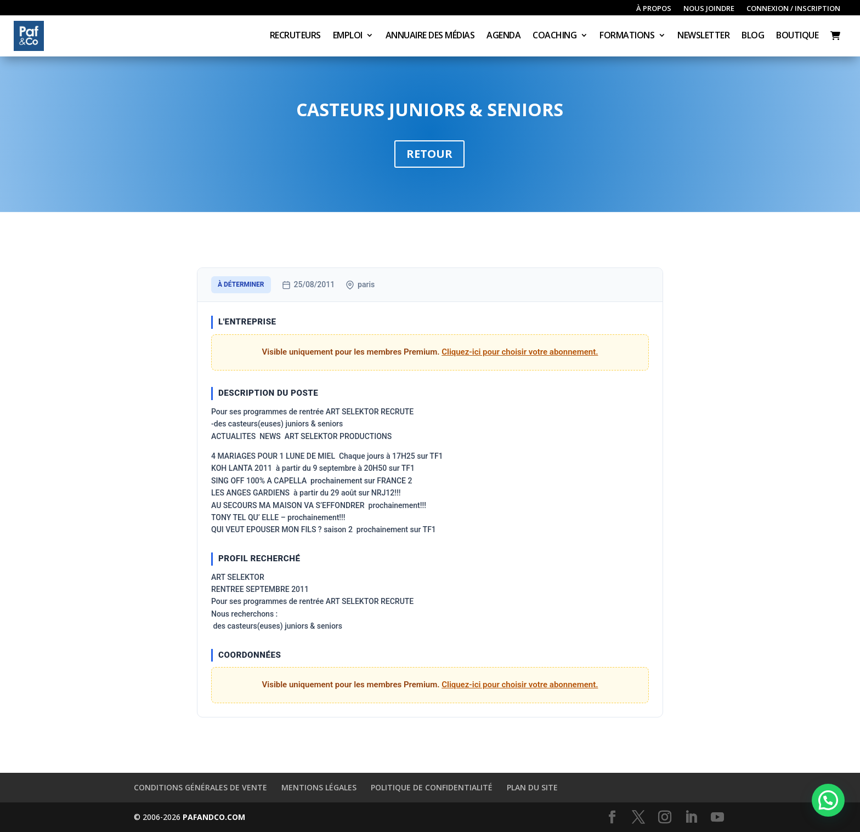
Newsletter (703, 36)
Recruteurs (295, 36)
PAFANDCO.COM (214, 817)
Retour (429, 153)
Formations (626, 36)
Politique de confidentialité (432, 787)
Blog (753, 36)
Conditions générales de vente (200, 787)
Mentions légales (319, 787)
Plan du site (532, 787)
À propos (653, 8)
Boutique (797, 36)
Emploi (348, 36)
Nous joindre (708, 8)
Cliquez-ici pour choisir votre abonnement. (520, 352)
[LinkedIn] (691, 817)
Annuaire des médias (430, 36)
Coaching (554, 36)
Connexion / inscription (793, 8)
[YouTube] (717, 817)
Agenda (503, 36)
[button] (828, 800)
